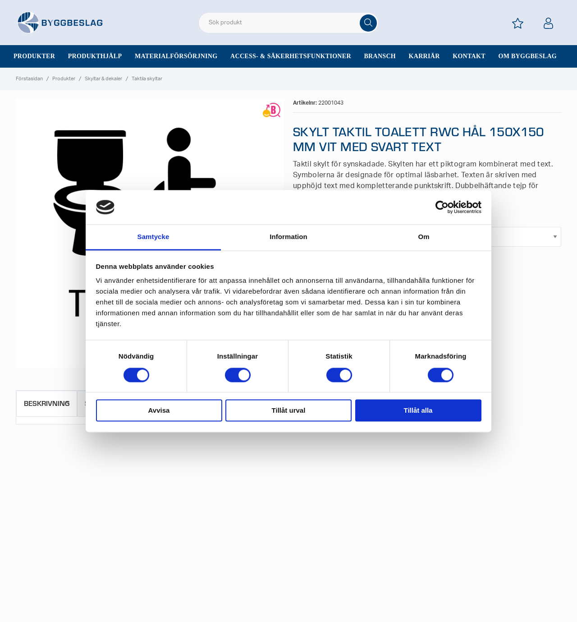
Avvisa (159, 411)
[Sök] (368, 23)
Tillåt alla (418, 411)
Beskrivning (46, 403)
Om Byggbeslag (527, 56)
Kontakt (469, 56)
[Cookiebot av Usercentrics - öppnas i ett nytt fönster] (442, 207)
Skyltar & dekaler (103, 78)
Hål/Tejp (442, 222)
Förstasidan (29, 78)
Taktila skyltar (147, 78)
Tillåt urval (289, 411)
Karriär (424, 56)
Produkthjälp (95, 56)
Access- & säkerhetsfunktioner (290, 56)
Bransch (380, 56)
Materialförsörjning (176, 56)
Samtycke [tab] (153, 237)
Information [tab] (288, 237)
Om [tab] (423, 237)
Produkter (34, 56)
